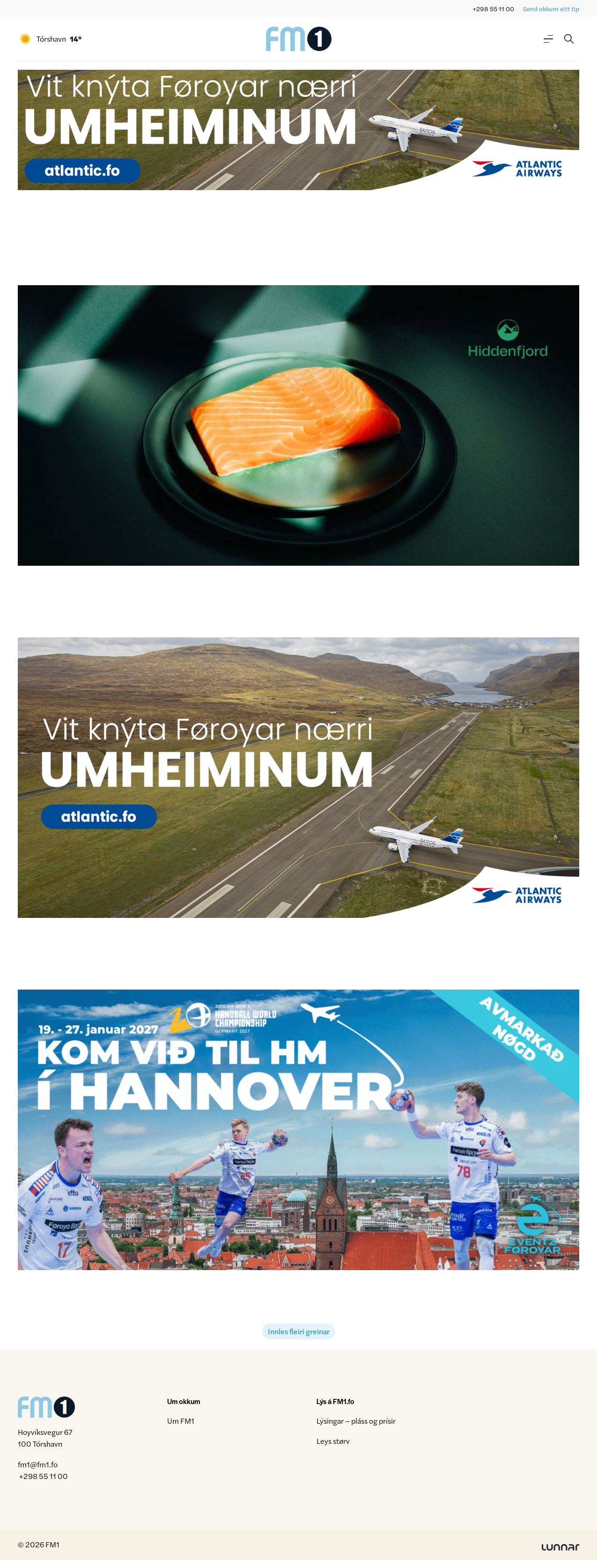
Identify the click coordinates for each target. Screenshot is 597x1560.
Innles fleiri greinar (299, 1331)
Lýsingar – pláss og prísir (356, 1420)
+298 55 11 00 (493, 8)
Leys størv (333, 1440)
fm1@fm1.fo (38, 1464)
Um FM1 (180, 1420)
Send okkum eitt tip (551, 8)
